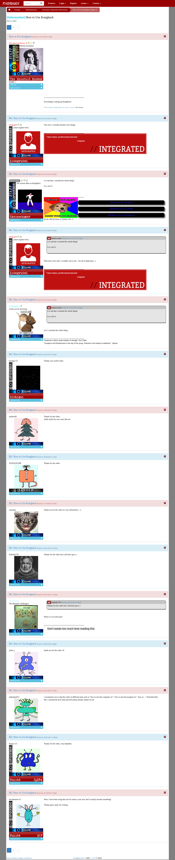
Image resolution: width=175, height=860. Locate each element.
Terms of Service (25, 858)
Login (62, 3)
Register (73, 3)
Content (97, 3)
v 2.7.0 (92, 858)
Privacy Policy (11, 858)
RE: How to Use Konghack (22, 118)
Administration (31, 10)
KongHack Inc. (79, 858)
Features (51, 3)
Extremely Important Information (55, 10)
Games (84, 3)
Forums (17, 10)
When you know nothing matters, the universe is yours (59, 107)
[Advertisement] (121, 11)
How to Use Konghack (20, 36)
